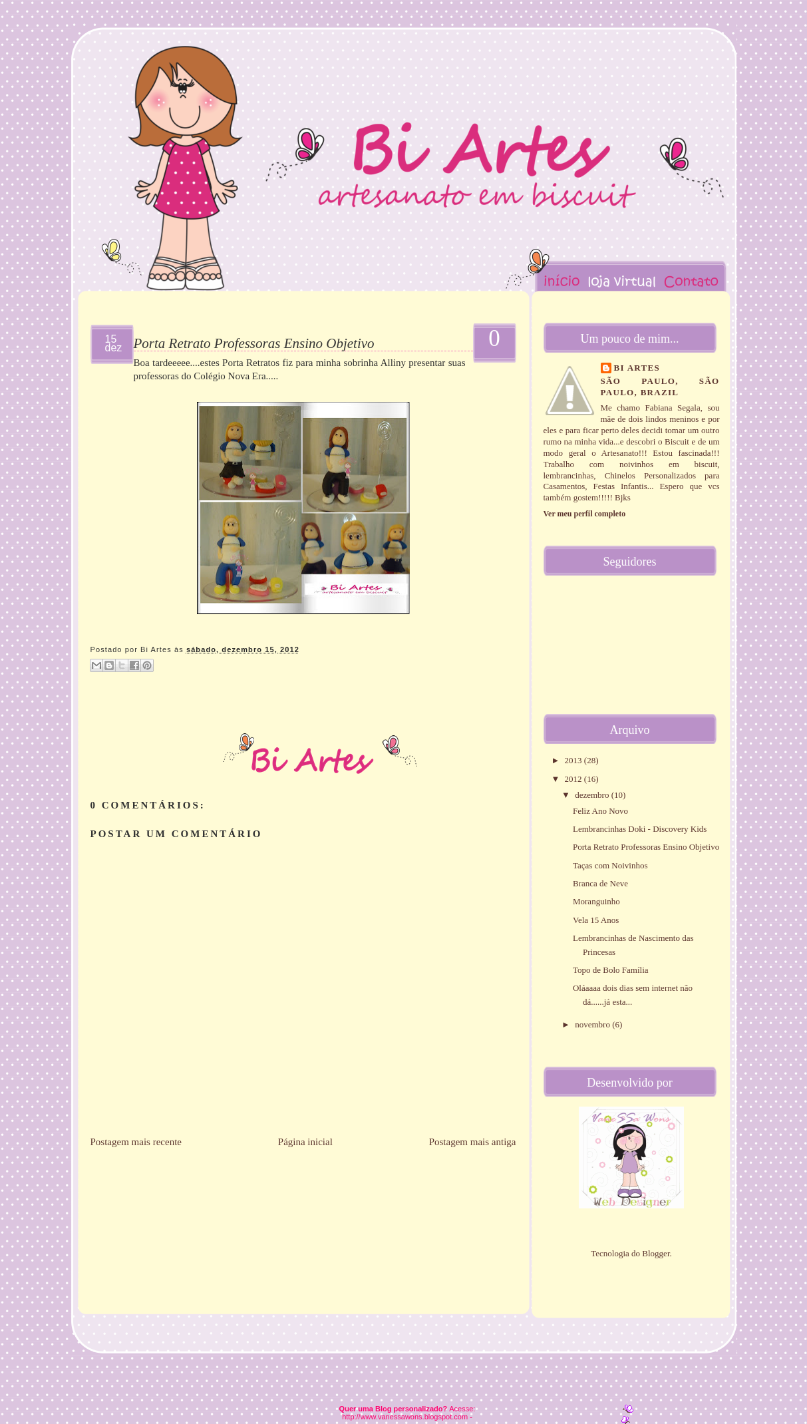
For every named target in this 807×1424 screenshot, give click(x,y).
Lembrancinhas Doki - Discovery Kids (640, 829)
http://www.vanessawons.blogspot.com (405, 1417)
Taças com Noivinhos (610, 865)
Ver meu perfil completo (585, 513)
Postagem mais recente (136, 1142)
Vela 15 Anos (596, 920)
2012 (574, 779)
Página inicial (305, 1142)
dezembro (593, 795)
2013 (574, 760)
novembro (593, 1024)
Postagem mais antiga (472, 1142)
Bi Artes (637, 368)
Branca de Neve (600, 883)
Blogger (655, 1253)
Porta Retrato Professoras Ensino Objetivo (254, 343)
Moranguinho (596, 901)
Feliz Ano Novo (600, 811)
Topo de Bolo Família (611, 970)
